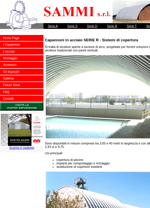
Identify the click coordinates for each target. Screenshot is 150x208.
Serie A (53, 26)
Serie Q (92, 26)
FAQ (6, 92)
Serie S (72, 26)
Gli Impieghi (11, 71)
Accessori (10, 64)
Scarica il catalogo (22, 146)
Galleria (8, 78)
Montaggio (10, 58)
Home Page (11, 38)
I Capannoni (11, 44)
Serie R (112, 26)
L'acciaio (9, 51)
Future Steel (11, 85)
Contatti (8, 98)
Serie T (132, 26)
